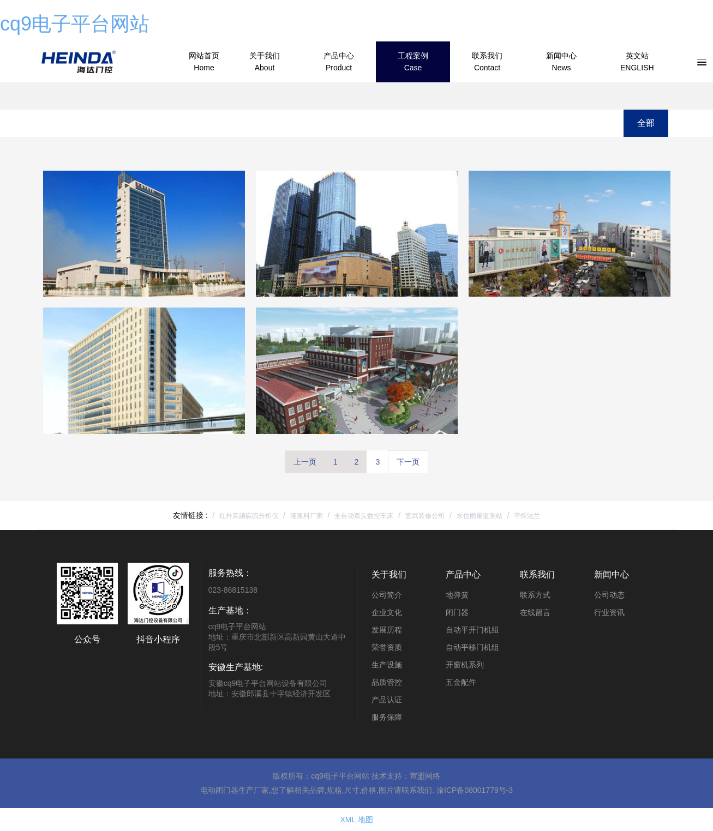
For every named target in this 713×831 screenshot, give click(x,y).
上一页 (304, 461)
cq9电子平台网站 (74, 24)
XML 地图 (356, 819)
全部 (646, 123)
